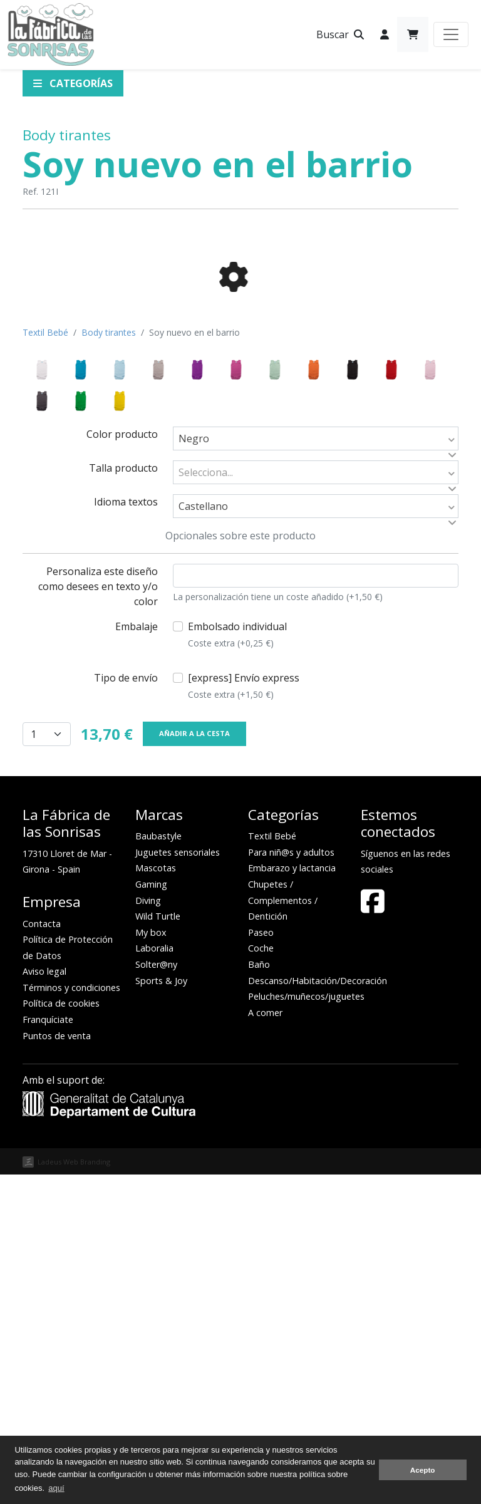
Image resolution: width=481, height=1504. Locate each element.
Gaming (151, 1214)
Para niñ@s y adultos (291, 1182)
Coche (261, 1278)
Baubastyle (158, 1165)
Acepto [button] (422, 1470)
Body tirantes (67, 135)
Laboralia (154, 1278)
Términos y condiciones (71, 1317)
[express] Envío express (243, 1015)
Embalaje (136, 956)
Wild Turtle (157, 1246)
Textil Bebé (45, 662)
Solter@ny (156, 1294)
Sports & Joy (161, 1310)
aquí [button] (56, 1488)
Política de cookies (61, 1333)
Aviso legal (44, 1301)
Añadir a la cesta (194, 1062)
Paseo (261, 1262)
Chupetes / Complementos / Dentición (283, 1230)
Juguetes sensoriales (177, 1182)
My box (151, 1262)
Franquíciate (48, 1349)
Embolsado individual (237, 964)
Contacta (42, 1253)
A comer (265, 1342)
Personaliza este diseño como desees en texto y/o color (98, 916)
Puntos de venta (57, 1365)
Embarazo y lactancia (292, 1197)
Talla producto (123, 797)
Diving (148, 1230)
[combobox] (315, 768)
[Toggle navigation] (450, 34)
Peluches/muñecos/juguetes (306, 1326)
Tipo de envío (126, 1007)
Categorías (73, 83)
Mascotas (155, 1197)
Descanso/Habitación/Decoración (317, 1310)
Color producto (122, 763)
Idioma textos (126, 831)
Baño (259, 1294)
